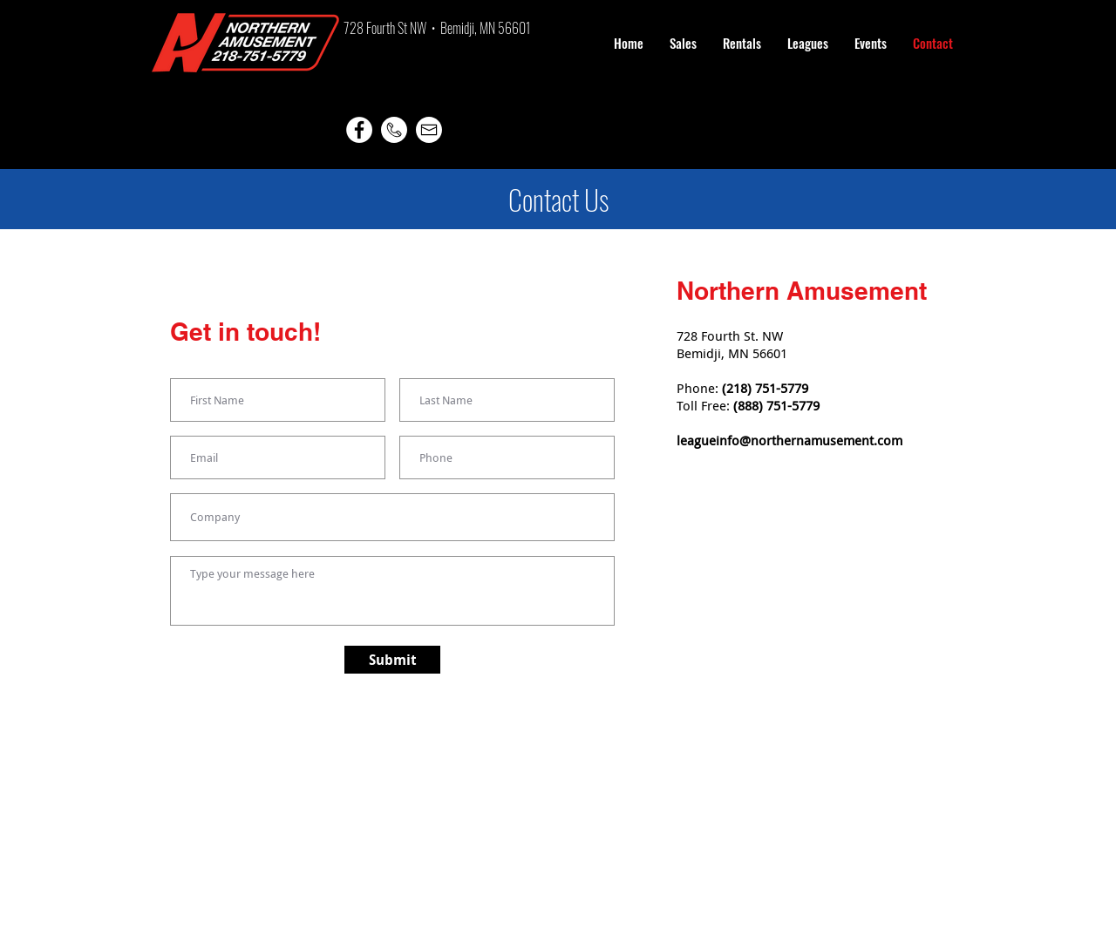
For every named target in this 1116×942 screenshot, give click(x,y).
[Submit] (392, 660)
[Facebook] (359, 130)
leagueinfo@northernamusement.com (789, 440)
